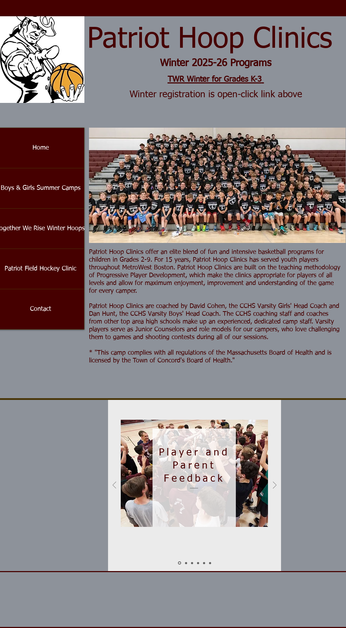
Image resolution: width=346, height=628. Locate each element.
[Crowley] (192, 563)
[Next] (274, 486)
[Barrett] (210, 563)
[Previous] (114, 486)
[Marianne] (198, 563)
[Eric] (204, 563)
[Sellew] (186, 563)
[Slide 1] (179, 563)
